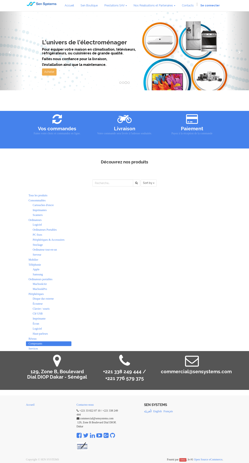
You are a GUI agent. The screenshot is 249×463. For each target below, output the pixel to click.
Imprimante (39, 318)
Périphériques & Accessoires (48, 239)
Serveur (37, 254)
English (157, 411)
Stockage (38, 244)
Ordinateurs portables (40, 279)
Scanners (38, 214)
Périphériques (36, 293)
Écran (36, 323)
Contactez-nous (85, 404)
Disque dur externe (43, 298)
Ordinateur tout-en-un (45, 249)
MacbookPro (40, 288)
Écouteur (38, 303)
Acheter (49, 71)
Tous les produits (38, 195)
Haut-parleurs (40, 333)
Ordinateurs (35, 220)
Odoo (183, 459)
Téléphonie (35, 264)
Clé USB (38, 313)
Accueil (30, 404)
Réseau (32, 338)
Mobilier (33, 259)
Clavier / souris (41, 308)
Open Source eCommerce (208, 459)
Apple (36, 269)
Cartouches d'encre (43, 205)
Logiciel (37, 224)
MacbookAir (40, 283)
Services (33, 348)
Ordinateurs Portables (45, 229)
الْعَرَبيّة (148, 411)
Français (168, 411)
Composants (35, 343)
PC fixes (37, 234)
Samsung (38, 274)
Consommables (37, 200)
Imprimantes (40, 210)
